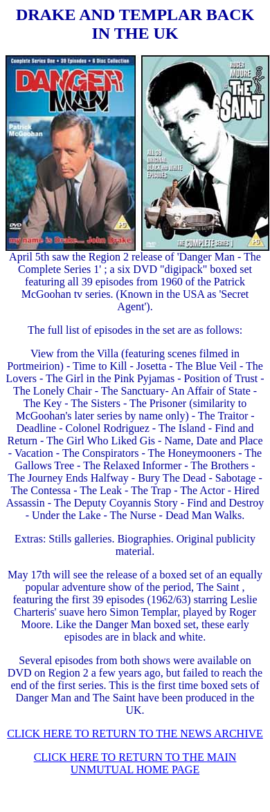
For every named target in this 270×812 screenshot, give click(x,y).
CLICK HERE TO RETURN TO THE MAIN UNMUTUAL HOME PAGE (135, 763)
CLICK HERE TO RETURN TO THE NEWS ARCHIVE (135, 733)
